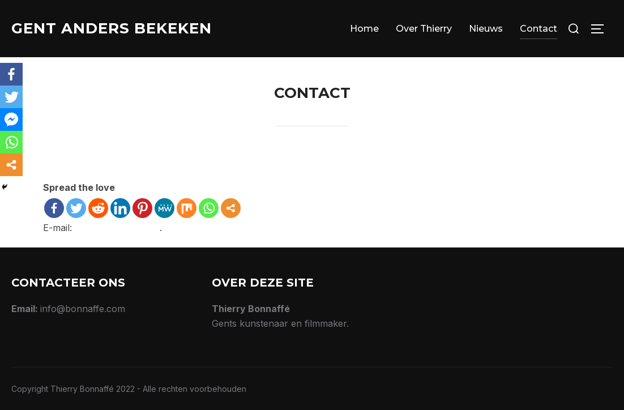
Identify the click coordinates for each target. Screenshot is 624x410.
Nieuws (486, 28)
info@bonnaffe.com (117, 227)
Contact (538, 28)
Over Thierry (424, 28)
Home (364, 28)
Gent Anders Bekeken (111, 28)
